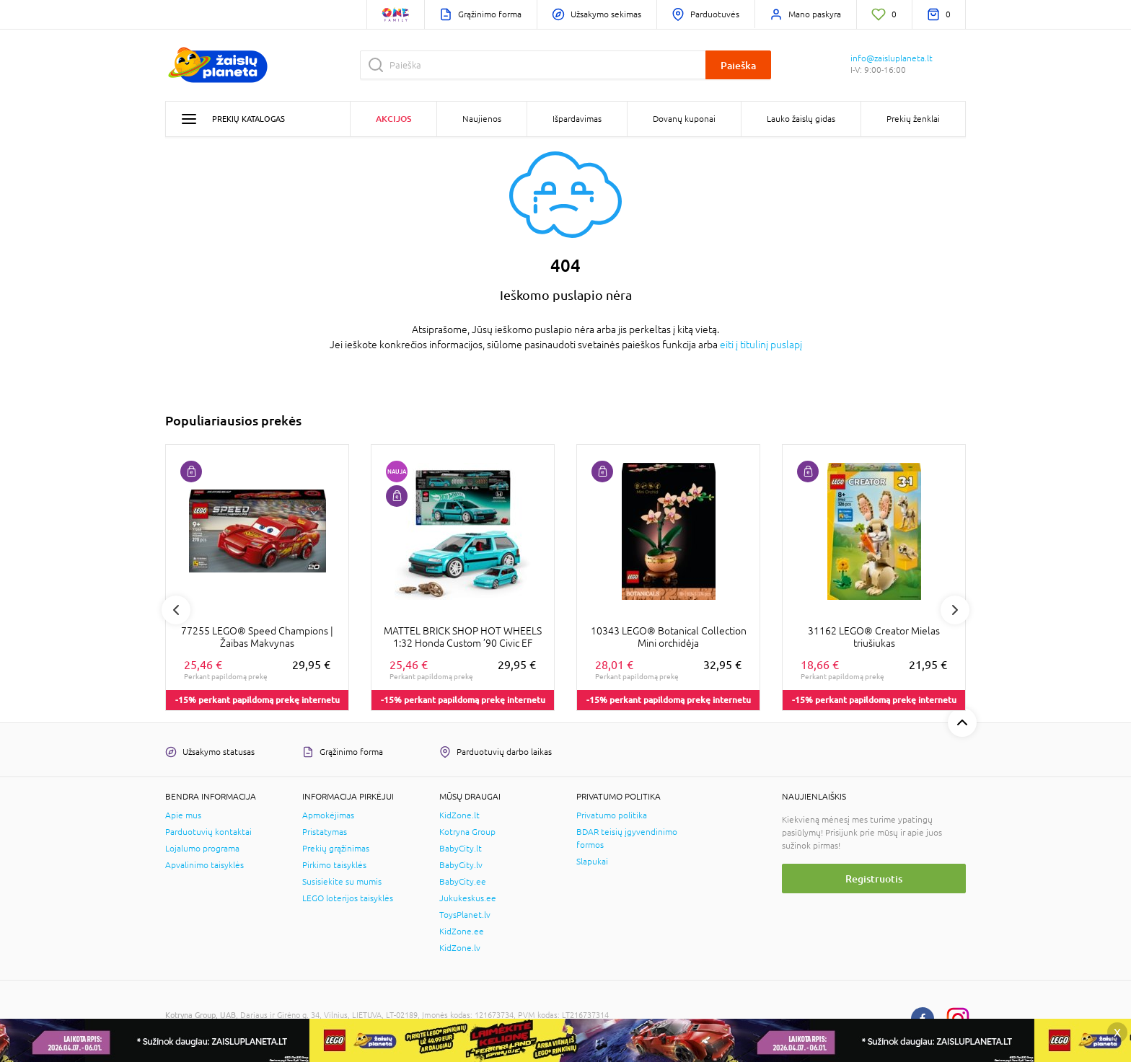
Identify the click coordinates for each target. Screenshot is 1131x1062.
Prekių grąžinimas (335, 849)
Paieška (738, 65)
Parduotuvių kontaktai (208, 832)
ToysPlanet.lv (464, 915)
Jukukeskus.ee (467, 898)
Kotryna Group (467, 832)
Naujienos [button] (481, 119)
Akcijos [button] (393, 118)
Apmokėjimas (328, 815)
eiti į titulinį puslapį (761, 344)
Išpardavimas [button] (577, 119)
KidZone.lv (459, 948)
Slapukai (592, 862)
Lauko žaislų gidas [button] (801, 119)
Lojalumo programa (202, 849)
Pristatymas (324, 832)
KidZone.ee (461, 931)
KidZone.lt (459, 815)
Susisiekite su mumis (342, 882)
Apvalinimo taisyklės (204, 865)
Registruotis (873, 878)
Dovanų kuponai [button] (684, 119)
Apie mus (183, 815)
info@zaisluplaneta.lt (891, 58)
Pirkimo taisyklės (334, 865)
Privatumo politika (611, 815)
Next (955, 610)
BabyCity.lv (461, 865)
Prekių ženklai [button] (913, 119)
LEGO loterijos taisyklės (347, 898)
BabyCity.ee (462, 882)
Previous (176, 610)
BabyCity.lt (460, 849)
